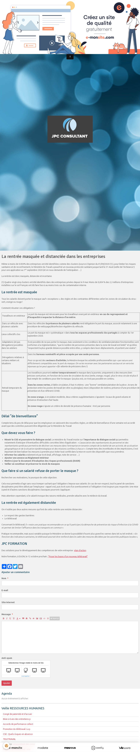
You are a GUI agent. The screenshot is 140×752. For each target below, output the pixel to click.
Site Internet (8, 602)
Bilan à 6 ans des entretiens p (17, 719)
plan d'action (80, 550)
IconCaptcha (25, 676)
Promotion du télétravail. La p (16, 729)
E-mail (5, 590)
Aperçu (54, 618)
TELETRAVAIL (9, 739)
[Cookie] (6, 745)
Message (6, 614)
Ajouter (6, 683)
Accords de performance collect (18, 724)
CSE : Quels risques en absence (18, 734)
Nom (4, 578)
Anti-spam (7, 658)
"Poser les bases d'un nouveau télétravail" (68, 556)
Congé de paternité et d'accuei (17, 714)
